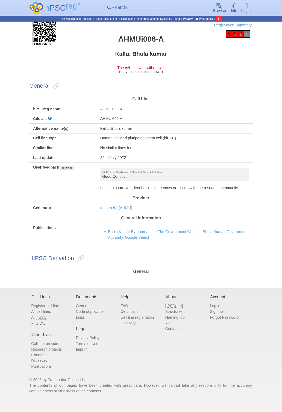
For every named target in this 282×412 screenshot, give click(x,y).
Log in (214, 313)
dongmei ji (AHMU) (117, 213)
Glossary (128, 331)
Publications (43, 376)
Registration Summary (230, 25)
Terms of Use (88, 352)
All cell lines (43, 319)
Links (81, 325)
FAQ (125, 313)
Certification (131, 319)
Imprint (83, 358)
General (84, 313)
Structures (174, 319)
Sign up (215, 319)
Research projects (49, 358)
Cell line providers (48, 352)
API (168, 331)
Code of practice (91, 319)
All (41, 325)
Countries (41, 364)
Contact (171, 337)
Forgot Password (223, 325)
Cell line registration (138, 325)
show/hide (70, 172)
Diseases (41, 370)
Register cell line (47, 313)
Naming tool (175, 325)
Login (244, 8)
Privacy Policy (192, 18)
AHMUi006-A (112, 111)
